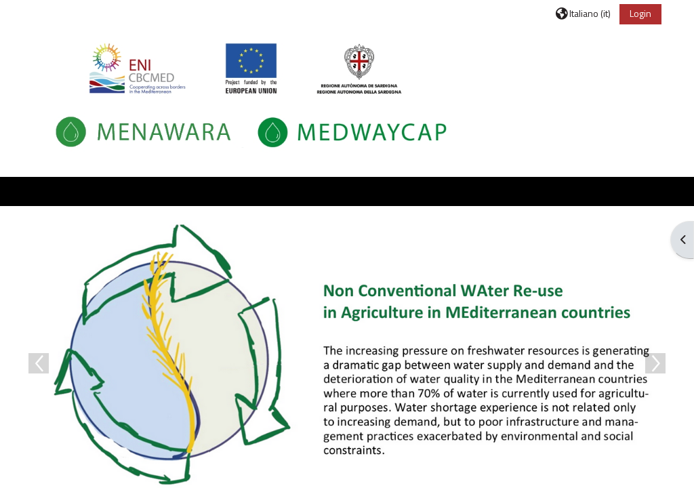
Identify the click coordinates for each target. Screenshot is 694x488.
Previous (38, 363)
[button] (583, 13)
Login (640, 13)
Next (655, 363)
